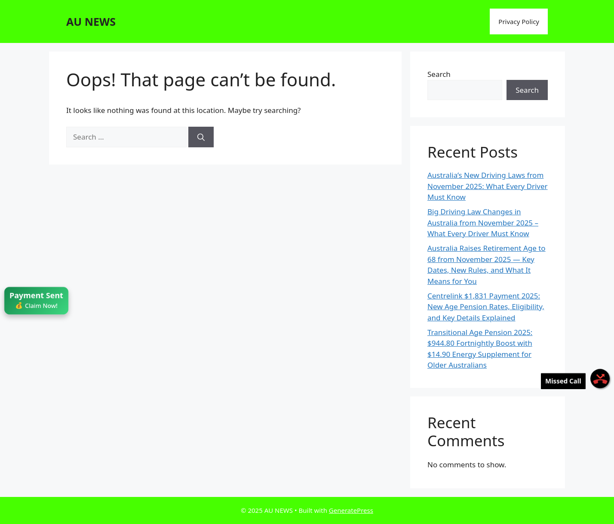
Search (439, 74)
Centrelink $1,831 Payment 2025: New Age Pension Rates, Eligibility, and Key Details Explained (485, 307)
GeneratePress (351, 510)
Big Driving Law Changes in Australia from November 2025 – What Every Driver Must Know (482, 222)
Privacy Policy (518, 21)
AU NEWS (91, 21)
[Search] (201, 137)
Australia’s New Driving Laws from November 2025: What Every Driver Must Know (487, 186)
